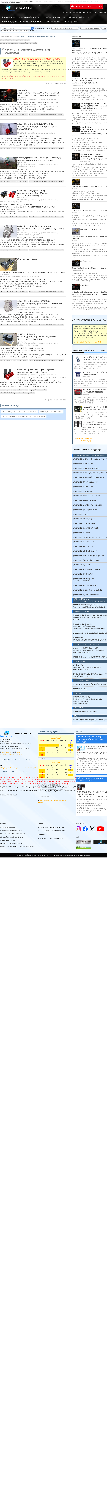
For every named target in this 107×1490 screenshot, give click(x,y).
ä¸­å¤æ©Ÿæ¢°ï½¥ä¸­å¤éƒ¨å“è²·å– (80, 17)
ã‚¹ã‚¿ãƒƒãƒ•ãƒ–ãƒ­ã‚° (52, 6)
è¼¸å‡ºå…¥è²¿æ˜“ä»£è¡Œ (52, 21)
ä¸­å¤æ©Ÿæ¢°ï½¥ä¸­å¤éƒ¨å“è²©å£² (54, 17)
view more (32, 30)
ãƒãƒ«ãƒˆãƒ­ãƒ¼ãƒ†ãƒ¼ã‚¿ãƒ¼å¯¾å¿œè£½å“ (65, 28)
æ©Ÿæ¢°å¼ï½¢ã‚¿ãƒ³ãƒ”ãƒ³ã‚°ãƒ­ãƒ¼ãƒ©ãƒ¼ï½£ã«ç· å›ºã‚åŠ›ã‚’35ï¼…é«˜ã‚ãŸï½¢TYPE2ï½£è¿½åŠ (33, 193)
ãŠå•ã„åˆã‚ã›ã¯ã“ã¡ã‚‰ (86, 6)
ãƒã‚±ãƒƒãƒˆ (24, 30)
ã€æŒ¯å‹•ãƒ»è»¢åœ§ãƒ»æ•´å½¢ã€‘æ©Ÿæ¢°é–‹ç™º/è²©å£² (18, 43)
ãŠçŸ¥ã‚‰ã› (40, 6)
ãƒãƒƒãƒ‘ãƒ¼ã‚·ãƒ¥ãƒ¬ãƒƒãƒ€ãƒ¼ (90, 28)
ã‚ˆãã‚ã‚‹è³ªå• (88, 12)
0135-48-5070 (10, 795)
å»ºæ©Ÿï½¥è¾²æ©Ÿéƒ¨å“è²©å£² (29, 17)
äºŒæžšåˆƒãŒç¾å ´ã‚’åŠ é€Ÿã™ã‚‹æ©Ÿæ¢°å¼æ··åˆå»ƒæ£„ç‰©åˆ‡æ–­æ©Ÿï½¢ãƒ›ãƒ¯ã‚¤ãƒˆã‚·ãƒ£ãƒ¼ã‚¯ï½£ (89, 81)
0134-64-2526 (10, 790)
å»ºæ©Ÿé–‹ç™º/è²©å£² (9, 17)
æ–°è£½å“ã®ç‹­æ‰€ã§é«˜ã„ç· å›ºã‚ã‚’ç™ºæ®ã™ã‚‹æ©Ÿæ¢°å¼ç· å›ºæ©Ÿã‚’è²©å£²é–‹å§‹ (36, 336)
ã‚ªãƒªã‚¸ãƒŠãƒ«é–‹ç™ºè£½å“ (37, 390)
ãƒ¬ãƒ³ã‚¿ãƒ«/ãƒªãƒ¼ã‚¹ (9, 21)
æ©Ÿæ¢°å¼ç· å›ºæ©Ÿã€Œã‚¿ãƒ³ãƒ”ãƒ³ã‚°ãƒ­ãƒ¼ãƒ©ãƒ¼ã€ (37, 36)
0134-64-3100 (30, 790)
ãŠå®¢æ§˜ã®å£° (100, 12)
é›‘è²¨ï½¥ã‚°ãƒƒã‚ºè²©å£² (71, 21)
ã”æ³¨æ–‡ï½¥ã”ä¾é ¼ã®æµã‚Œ (70, 12)
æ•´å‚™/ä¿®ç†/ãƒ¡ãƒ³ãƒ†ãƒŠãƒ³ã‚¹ (31, 21)
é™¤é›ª (104, 28)
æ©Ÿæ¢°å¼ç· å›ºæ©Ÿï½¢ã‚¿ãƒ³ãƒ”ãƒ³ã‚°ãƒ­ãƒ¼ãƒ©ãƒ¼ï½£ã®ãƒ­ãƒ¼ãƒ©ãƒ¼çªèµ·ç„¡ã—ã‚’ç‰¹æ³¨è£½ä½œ (37, 126)
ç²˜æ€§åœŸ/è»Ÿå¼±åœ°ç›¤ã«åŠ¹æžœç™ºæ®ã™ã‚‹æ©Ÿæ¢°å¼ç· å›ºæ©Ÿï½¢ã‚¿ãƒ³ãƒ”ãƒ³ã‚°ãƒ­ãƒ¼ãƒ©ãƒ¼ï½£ (38, 93)
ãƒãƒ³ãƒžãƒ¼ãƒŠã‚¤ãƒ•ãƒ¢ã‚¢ (10, 30)
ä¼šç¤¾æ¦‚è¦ (63, 6)
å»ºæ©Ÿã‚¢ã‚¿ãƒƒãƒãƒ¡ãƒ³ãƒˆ (26, 166)
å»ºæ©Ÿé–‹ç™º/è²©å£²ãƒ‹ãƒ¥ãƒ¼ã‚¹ (11, 201)
